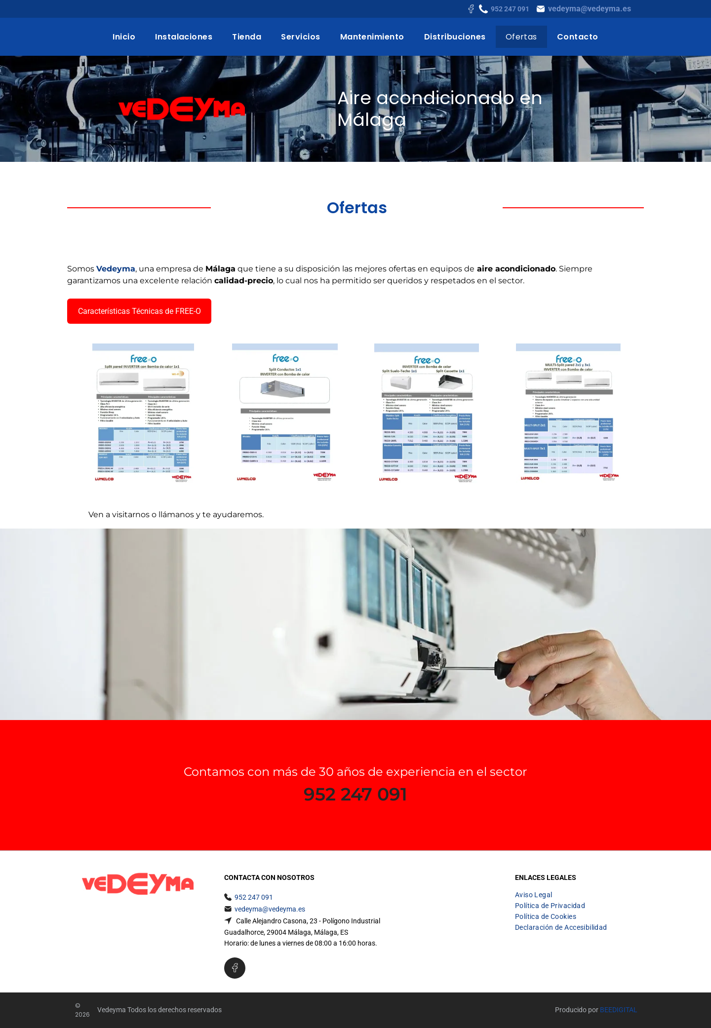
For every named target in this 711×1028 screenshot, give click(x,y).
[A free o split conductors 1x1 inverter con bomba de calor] (285, 413)
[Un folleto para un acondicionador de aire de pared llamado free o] (568, 413)
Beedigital (618, 1010)
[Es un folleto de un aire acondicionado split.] (143, 413)
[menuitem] (124, 37)
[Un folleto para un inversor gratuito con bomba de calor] (426, 413)
